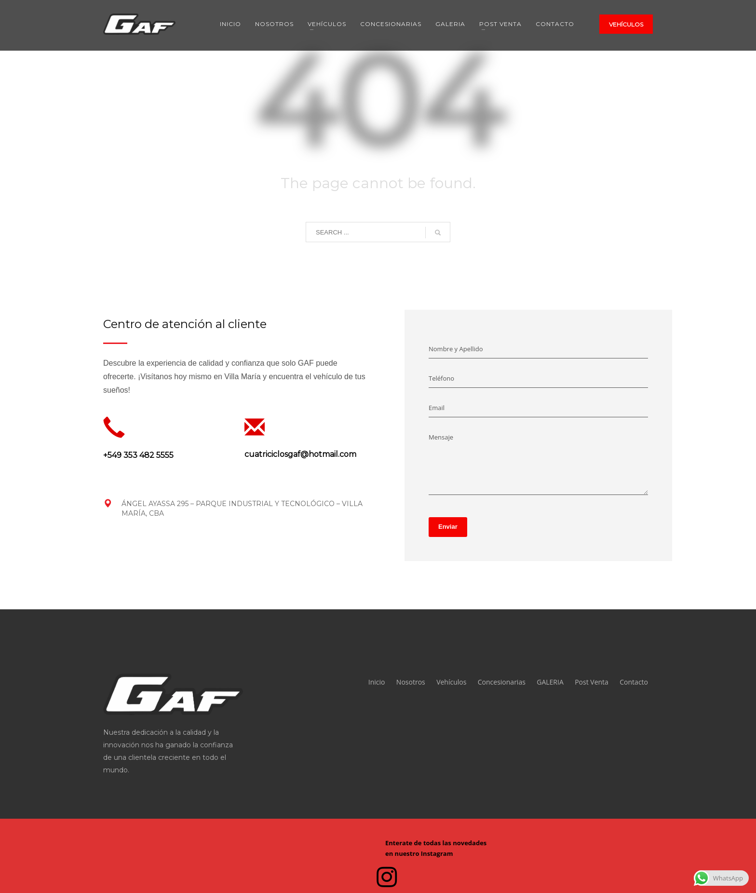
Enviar (448, 526)
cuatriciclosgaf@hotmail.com (300, 454)
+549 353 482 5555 (138, 455)
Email (437, 407)
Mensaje (441, 437)
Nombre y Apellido (456, 348)
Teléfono (441, 378)
